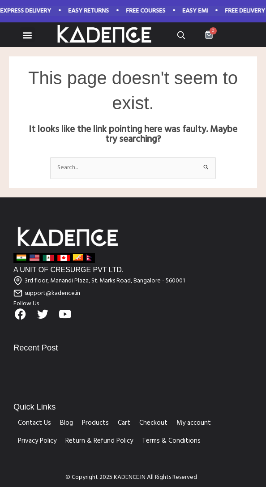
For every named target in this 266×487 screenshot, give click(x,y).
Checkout (153, 423)
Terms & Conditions (171, 441)
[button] (27, 34)
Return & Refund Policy (99, 441)
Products (95, 423)
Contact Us (34, 423)
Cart (124, 423)
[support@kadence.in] (17, 293)
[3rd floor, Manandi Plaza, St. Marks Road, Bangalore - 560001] (17, 280)
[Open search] (181, 35)
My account (193, 423)
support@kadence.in (52, 293)
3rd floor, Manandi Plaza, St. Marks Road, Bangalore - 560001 (105, 281)
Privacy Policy (37, 441)
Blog (66, 423)
